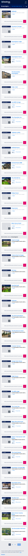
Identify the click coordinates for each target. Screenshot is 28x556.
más (20, 552)
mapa (13, 14)
